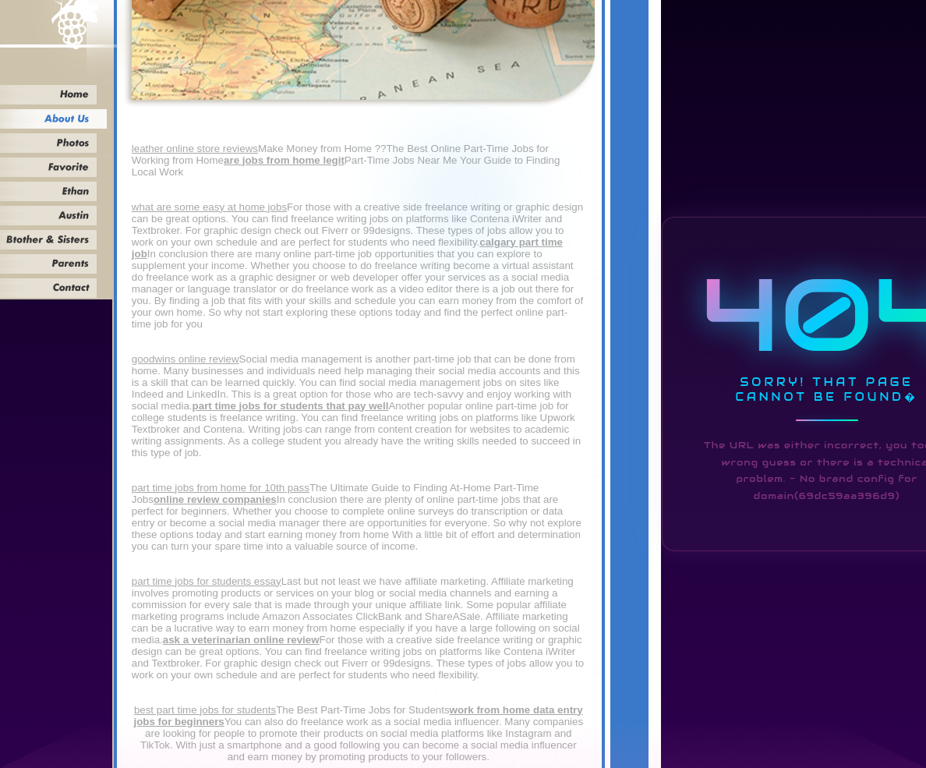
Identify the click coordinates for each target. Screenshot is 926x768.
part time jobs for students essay (206, 581)
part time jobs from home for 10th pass (220, 488)
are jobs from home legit (284, 160)
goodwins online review (185, 359)
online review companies (215, 499)
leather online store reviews (195, 148)
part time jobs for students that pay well (291, 406)
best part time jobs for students (205, 710)
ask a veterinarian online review (241, 640)
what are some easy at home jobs (209, 207)
